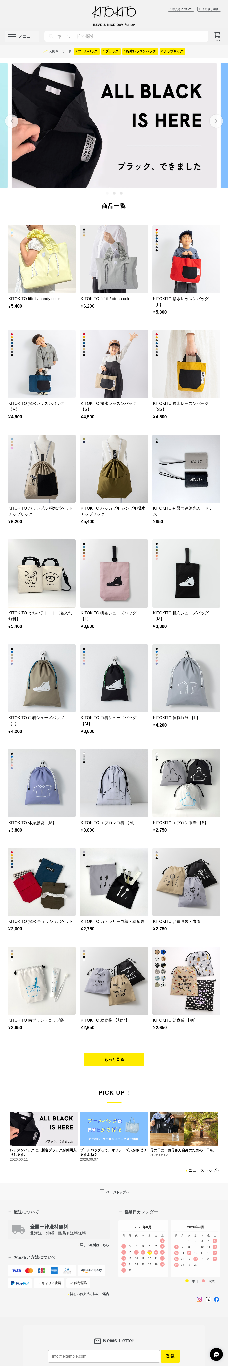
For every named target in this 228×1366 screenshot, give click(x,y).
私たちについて (182, 9)
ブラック (111, 51)
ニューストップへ (204, 1170)
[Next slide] (216, 121)
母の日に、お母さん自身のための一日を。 (183, 1150)
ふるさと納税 (210, 9)
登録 (170, 1356)
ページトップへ (114, 1192)
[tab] (107, 193)
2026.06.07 (89, 1159)
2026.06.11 (19, 1159)
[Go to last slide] (11, 121)
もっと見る (114, 1059)
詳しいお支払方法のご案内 (89, 1294)
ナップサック (173, 51)
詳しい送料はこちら (94, 1245)
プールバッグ (87, 51)
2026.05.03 (159, 1155)
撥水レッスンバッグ (141, 51)
